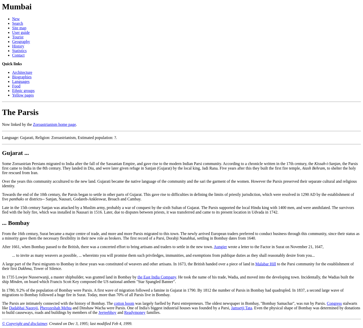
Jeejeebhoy (107, 312)
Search (17, 23)
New (16, 19)
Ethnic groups (23, 90)
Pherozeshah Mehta (56, 308)
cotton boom (124, 303)
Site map (19, 28)
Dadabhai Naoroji (23, 308)
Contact (18, 55)
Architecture (22, 72)
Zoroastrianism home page (54, 124)
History (18, 46)
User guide (21, 32)
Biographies (22, 77)
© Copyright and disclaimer (24, 323)
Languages (20, 81)
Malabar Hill (265, 264)
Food (16, 86)
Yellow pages (23, 95)
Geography (21, 41)
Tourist (17, 37)
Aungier (220, 247)
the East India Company (156, 277)
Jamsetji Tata (241, 308)
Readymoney (134, 312)
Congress (334, 303)
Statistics (19, 51)
